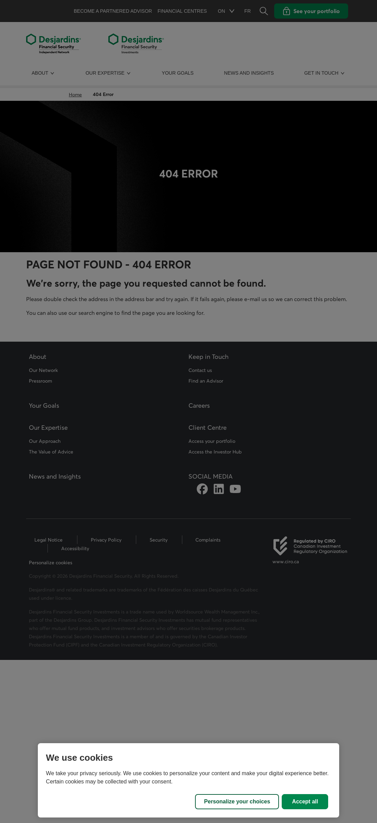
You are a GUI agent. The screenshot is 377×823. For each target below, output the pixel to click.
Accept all (305, 801)
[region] (189, 780)
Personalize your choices (237, 801)
